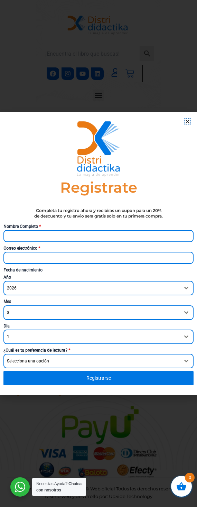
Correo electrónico (21, 248)
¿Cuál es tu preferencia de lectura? (36, 350)
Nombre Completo (22, 226)
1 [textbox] (8, 336)
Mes (7, 301)
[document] (98, 253)
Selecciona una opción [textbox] (28, 361)
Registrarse (98, 378)
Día (6, 326)
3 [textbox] (8, 312)
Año (7, 277)
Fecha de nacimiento (23, 270)
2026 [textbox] (12, 288)
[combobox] (98, 288)
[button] (187, 121)
